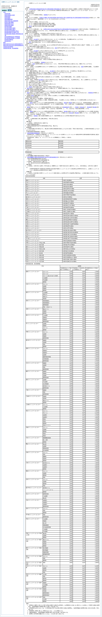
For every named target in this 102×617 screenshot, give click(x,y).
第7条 (76, 107)
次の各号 (36, 39)
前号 (30, 42)
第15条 (94, 107)
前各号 (30, 59)
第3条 (31, 102)
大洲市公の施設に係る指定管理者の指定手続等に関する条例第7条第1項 (64, 17)
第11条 (82, 107)
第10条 (65, 111)
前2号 (30, 26)
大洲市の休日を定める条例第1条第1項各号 (60, 29)
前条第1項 (90, 92)
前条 (82, 66)
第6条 (70, 102)
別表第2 (43, 62)
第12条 (77, 112)
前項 (56, 48)
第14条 (89, 107)
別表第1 (46, 14)
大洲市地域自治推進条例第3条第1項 (45, 9)
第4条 (64, 107)
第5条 (65, 102)
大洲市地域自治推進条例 (33, 133)
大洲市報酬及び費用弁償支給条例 (42, 157)
